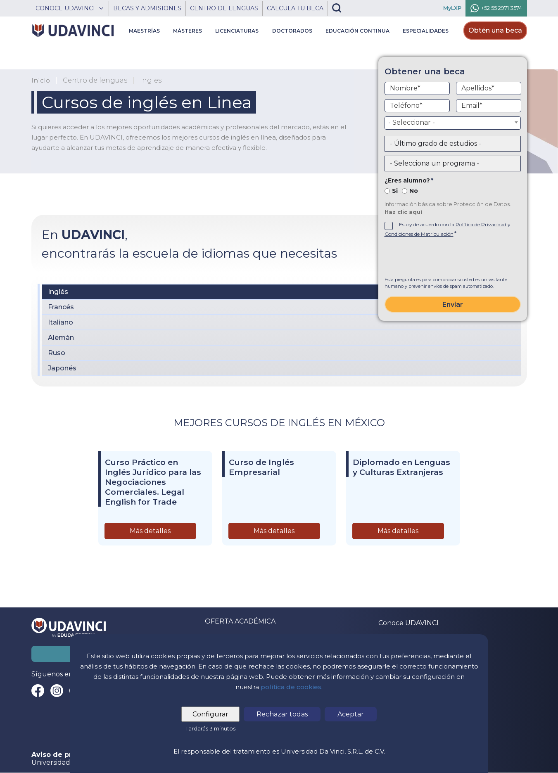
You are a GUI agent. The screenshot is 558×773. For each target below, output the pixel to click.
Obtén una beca (495, 30)
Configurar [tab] (211, 714)
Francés (61, 307)
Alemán (61, 337)
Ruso (56, 353)
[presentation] (452, 258)
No (413, 190)
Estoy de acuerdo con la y (448, 229)
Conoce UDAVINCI (408, 623)
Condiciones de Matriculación (419, 234)
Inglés (58, 292)
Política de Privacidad (481, 224)
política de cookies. (292, 687)
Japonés (62, 368)
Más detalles (150, 531)
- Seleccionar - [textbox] (411, 122)
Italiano (60, 322)
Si (395, 190)
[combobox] (453, 123)
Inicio (41, 80)
